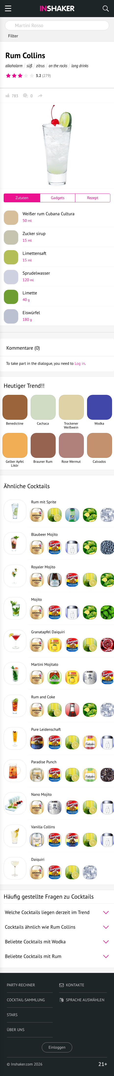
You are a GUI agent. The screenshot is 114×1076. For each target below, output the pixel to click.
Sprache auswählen (81, 1000)
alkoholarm (14, 65)
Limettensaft (65, 256)
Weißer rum (65, 217)
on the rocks (58, 65)
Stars (12, 1014)
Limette (65, 296)
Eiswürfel (65, 316)
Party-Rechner (21, 985)
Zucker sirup (65, 237)
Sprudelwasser (65, 276)
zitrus (40, 65)
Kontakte (71, 985)
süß (29, 65)
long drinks (79, 65)
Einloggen (57, 1047)
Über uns (16, 1029)
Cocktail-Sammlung (26, 1000)
